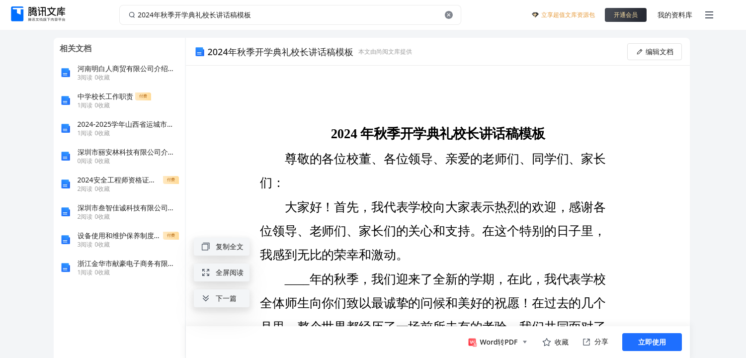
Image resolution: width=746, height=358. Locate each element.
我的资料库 (675, 14)
